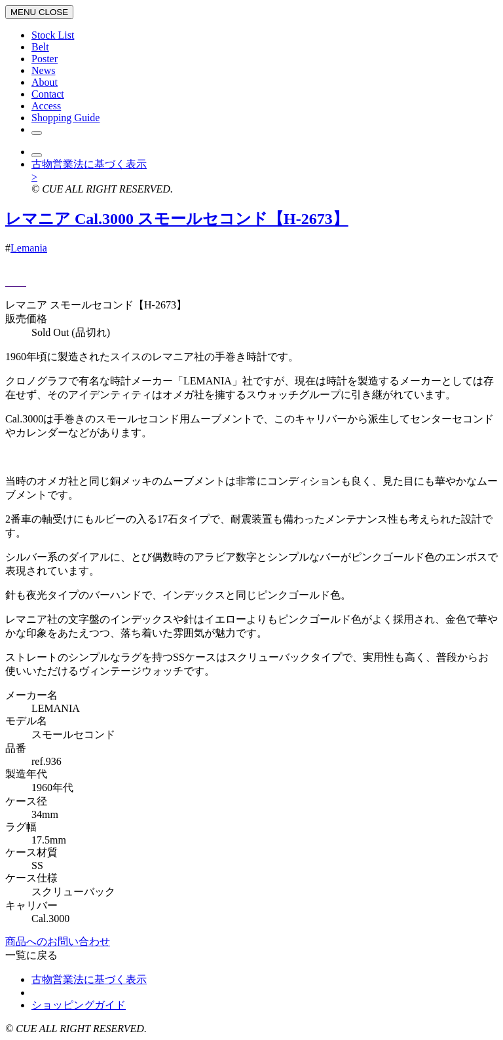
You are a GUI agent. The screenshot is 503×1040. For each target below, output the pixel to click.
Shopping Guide (65, 117)
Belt (40, 46)
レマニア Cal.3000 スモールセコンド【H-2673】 (176, 218)
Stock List (52, 35)
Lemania (28, 247)
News (43, 70)
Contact (47, 94)
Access (46, 105)
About (44, 82)
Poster (44, 58)
